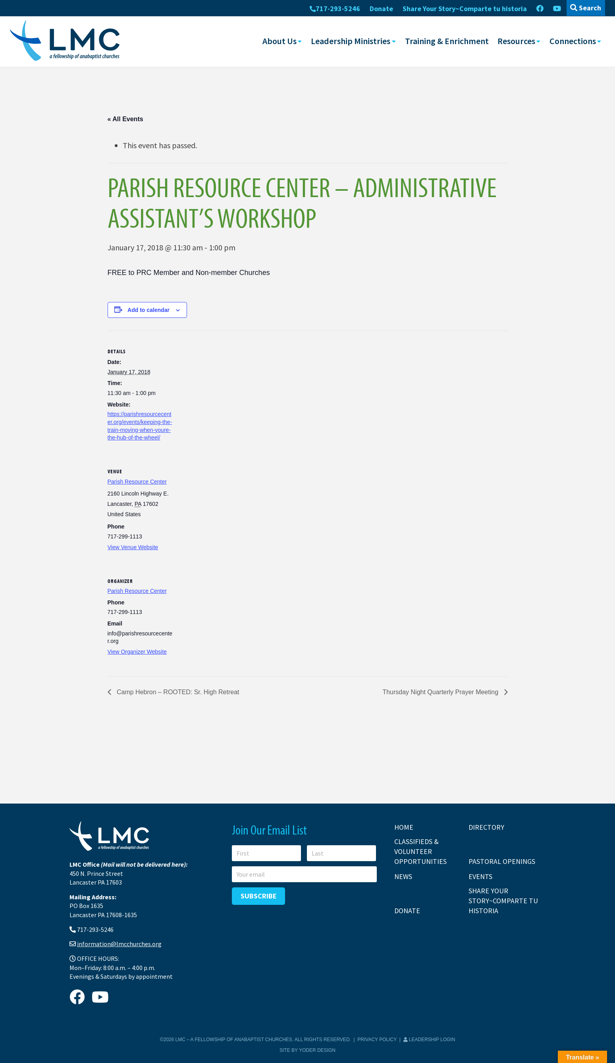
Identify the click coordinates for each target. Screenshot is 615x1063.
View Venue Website (133, 547)
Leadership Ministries (350, 40)
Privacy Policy (377, 1039)
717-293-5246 (335, 8)
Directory (486, 827)
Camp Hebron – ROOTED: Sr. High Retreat (177, 692)
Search (585, 7)
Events (480, 876)
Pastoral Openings (501, 861)
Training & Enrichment (447, 40)
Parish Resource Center (137, 481)
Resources (516, 40)
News (403, 876)
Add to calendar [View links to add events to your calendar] (148, 309)
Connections (572, 40)
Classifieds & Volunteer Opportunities (420, 851)
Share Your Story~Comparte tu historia (465, 8)
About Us (279, 40)
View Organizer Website (137, 651)
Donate (381, 8)
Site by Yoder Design (307, 1050)
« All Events (125, 118)
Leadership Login (429, 1039)
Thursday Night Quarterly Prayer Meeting (441, 692)
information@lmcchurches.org (119, 944)
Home (403, 827)
